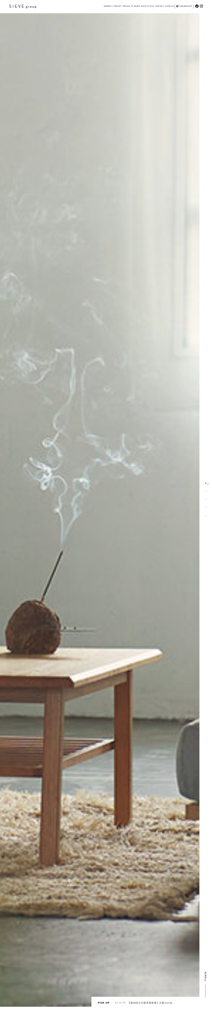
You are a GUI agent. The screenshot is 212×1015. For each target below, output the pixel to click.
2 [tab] (206, 491)
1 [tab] (206, 483)
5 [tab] (206, 515)
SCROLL (205, 984)
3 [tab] (206, 499)
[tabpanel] (99, 510)
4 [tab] (206, 507)
